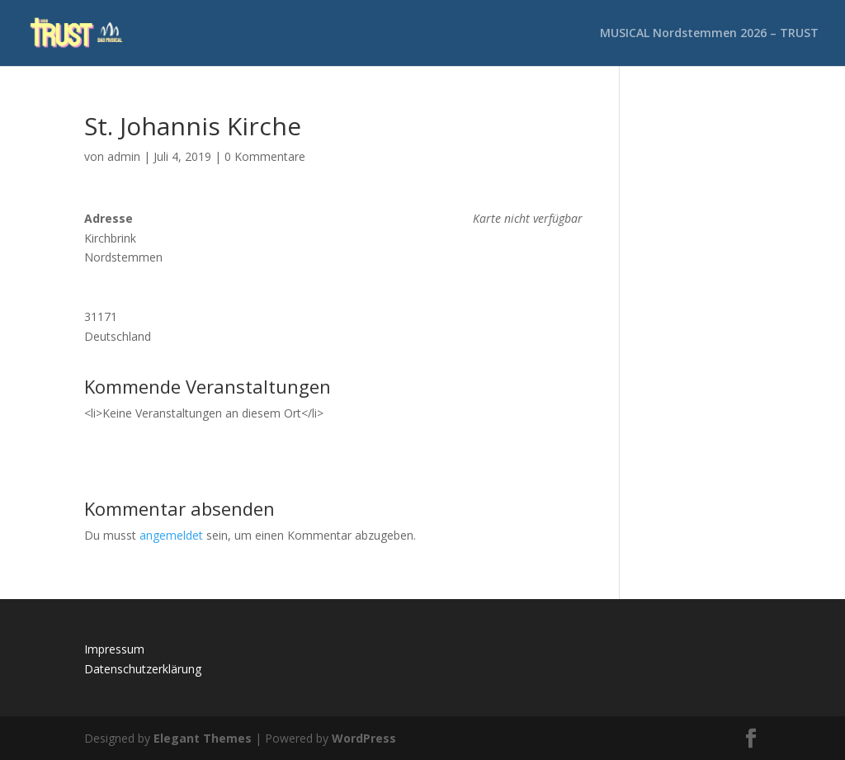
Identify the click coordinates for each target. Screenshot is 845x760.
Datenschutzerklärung (142, 669)
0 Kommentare (264, 156)
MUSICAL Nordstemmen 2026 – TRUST (709, 33)
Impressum (114, 649)
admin (123, 156)
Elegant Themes (202, 738)
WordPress (364, 738)
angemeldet (171, 535)
